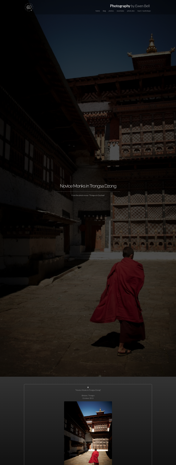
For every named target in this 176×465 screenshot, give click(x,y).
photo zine (130, 11)
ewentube (120, 11)
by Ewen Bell (130, 6)
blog (104, 11)
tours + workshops (144, 11)
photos (111, 11)
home (98, 11)
